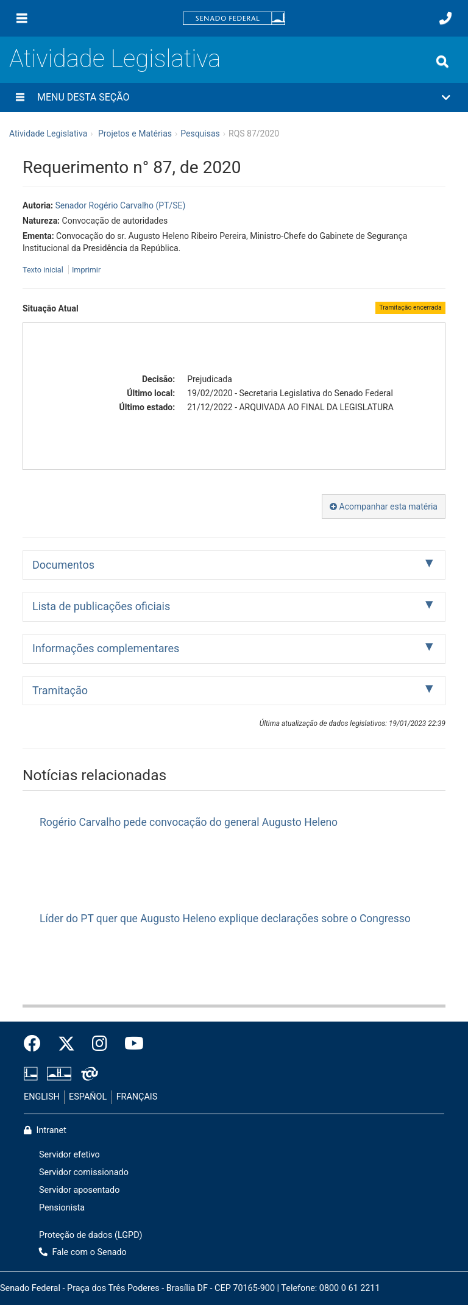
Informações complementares (105, 648)
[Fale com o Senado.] (445, 18)
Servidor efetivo (69, 1155)
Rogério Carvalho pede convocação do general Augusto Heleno (189, 822)
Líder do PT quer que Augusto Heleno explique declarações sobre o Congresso (225, 918)
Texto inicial (44, 269)
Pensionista (62, 1208)
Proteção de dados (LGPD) (91, 1235)
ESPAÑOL (88, 1097)
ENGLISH (42, 1097)
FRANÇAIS (137, 1097)
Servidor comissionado (84, 1172)
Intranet (45, 1130)
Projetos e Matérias (135, 133)
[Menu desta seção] (20, 97)
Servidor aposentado (79, 1190)
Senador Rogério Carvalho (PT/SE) (120, 205)
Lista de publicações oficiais (101, 606)
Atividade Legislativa (115, 58)
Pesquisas (200, 133)
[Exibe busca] (442, 61)
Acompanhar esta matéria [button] (384, 506)
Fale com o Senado (83, 1252)
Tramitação (60, 690)
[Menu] (22, 18)
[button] (234, 97)
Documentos (63, 564)
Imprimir (86, 269)
